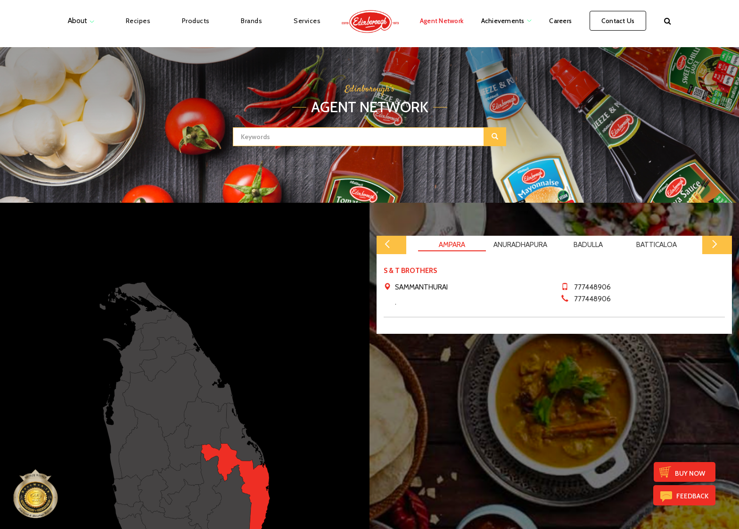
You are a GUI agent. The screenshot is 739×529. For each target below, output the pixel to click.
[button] (667, 21)
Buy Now (690, 473)
